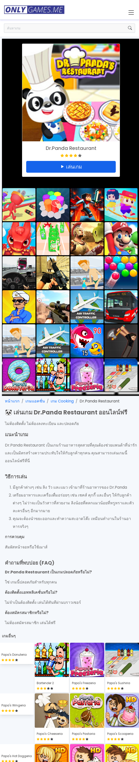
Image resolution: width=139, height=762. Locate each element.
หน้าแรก (12, 401)
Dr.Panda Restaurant (100, 401)
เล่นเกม (71, 166)
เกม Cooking (62, 401)
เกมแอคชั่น (35, 401)
